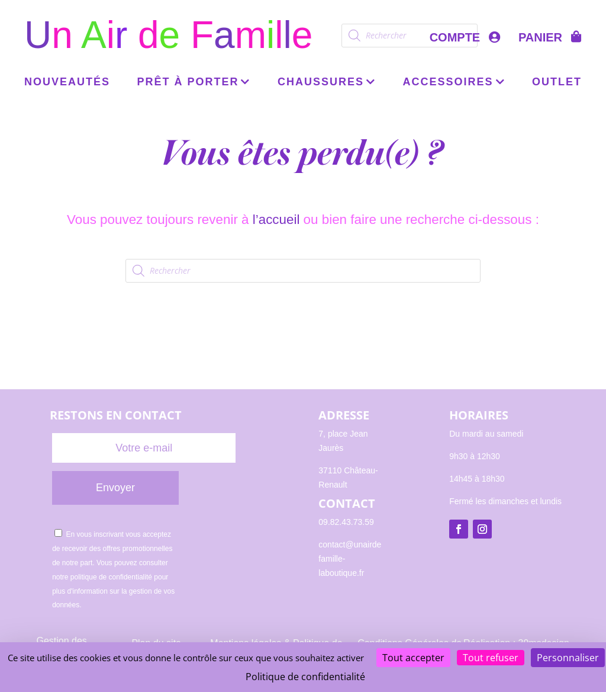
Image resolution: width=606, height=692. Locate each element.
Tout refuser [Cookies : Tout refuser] (490, 657)
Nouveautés (67, 83)
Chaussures (321, 83)
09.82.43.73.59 (345, 522)
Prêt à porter (187, 83)
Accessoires (448, 83)
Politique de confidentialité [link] (305, 676)
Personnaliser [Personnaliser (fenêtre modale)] (568, 657)
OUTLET (557, 83)
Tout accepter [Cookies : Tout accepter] (413, 657)
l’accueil (276, 219)
